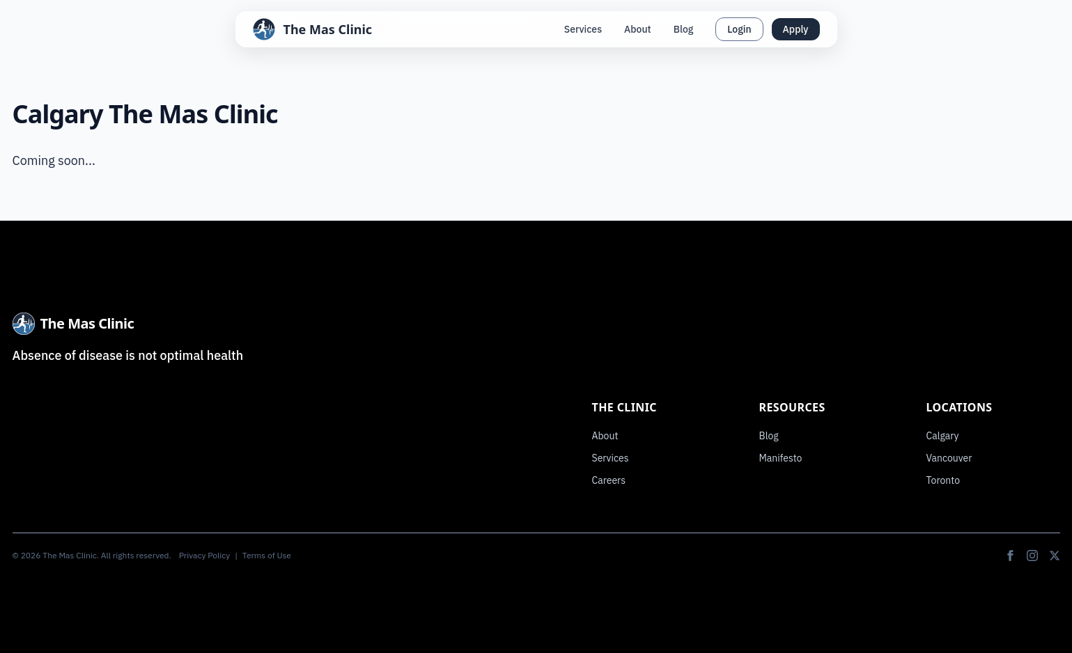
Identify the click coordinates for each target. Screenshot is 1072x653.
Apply (796, 29)
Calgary (942, 436)
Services (583, 29)
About (637, 29)
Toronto (943, 480)
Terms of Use (266, 555)
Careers (609, 480)
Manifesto (780, 458)
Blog (684, 29)
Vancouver (949, 458)
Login (739, 29)
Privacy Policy (205, 555)
